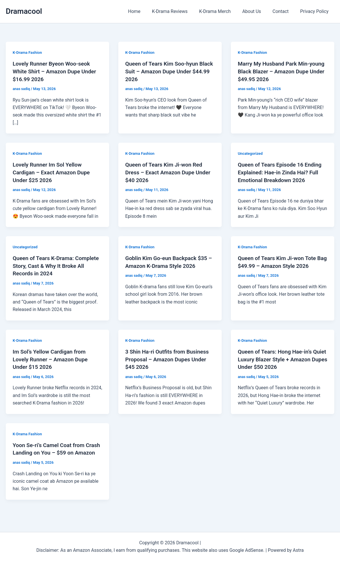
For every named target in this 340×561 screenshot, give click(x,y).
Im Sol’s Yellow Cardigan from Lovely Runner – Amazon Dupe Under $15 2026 (52, 357)
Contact (284, 11)
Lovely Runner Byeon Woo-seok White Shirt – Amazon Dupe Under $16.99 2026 (56, 71)
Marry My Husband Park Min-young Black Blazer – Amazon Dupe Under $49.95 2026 (276, 71)
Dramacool (24, 11)
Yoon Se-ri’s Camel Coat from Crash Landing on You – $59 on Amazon (53, 450)
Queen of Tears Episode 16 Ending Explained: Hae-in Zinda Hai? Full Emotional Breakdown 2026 (282, 171)
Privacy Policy (315, 11)
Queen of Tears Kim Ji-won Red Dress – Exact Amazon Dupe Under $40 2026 (165, 171)
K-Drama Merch (223, 11)
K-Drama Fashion (28, 52)
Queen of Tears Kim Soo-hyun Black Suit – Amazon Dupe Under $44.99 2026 (167, 71)
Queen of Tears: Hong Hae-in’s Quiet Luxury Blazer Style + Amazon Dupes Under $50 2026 (279, 357)
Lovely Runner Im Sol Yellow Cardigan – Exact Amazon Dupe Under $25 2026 (53, 171)
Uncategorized (251, 152)
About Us (257, 11)
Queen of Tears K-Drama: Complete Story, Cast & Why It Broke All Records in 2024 (51, 264)
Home (147, 11)
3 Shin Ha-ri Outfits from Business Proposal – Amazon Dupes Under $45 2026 (169, 357)
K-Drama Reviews (180, 11)
